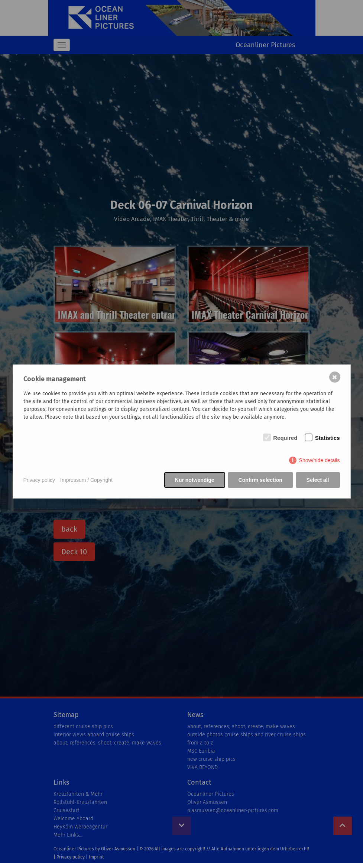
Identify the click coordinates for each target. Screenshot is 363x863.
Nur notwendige (194, 480)
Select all (318, 480)
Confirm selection (260, 480)
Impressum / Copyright (86, 480)
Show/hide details (319, 460)
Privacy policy (39, 480)
